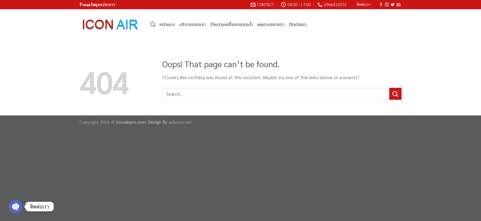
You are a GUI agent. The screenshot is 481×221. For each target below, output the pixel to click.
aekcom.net (180, 122)
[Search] (152, 24)
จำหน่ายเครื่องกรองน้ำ (231, 24)
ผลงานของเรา (271, 24)
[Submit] (395, 94)
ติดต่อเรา (298, 24)
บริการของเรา (192, 24)
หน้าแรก (167, 24)
